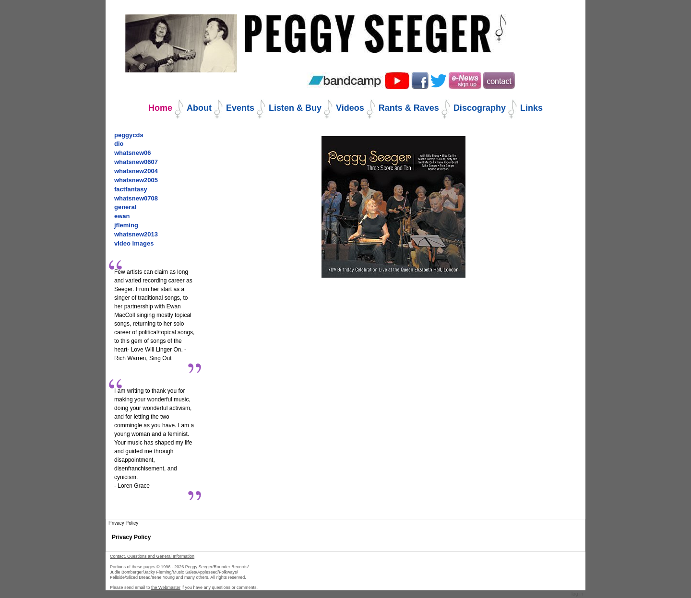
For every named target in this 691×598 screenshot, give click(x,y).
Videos (350, 108)
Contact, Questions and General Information (152, 556)
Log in (577, 594)
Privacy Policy (131, 537)
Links (531, 108)
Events (240, 108)
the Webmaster (165, 587)
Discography (479, 108)
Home (160, 108)
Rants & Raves (409, 108)
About (199, 108)
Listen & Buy (295, 108)
